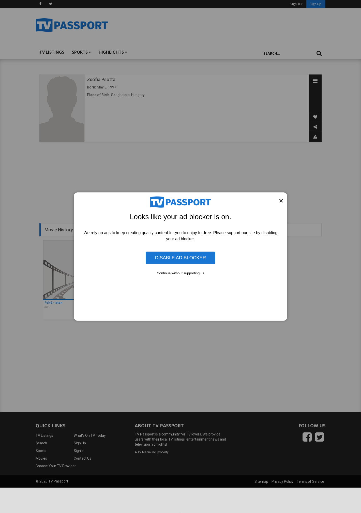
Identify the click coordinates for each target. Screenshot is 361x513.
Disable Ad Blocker (180, 257)
